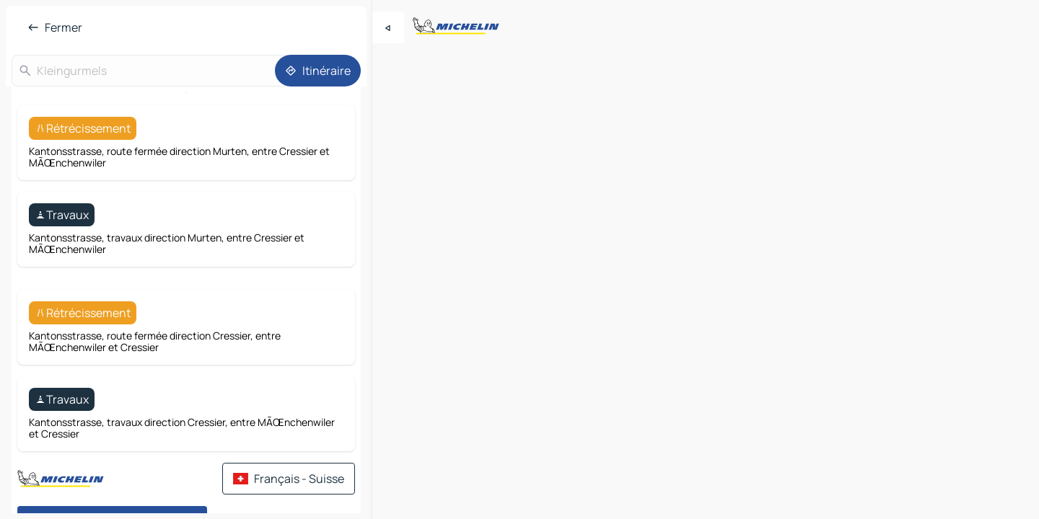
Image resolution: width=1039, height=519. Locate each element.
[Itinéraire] (318, 70)
